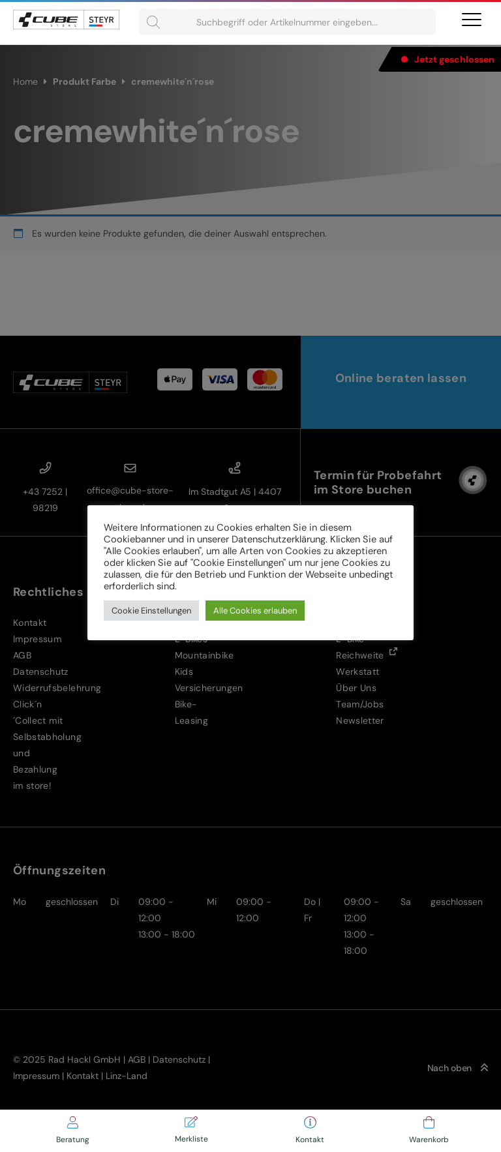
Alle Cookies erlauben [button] (255, 610)
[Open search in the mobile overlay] (287, 22)
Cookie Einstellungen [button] (151, 610)
